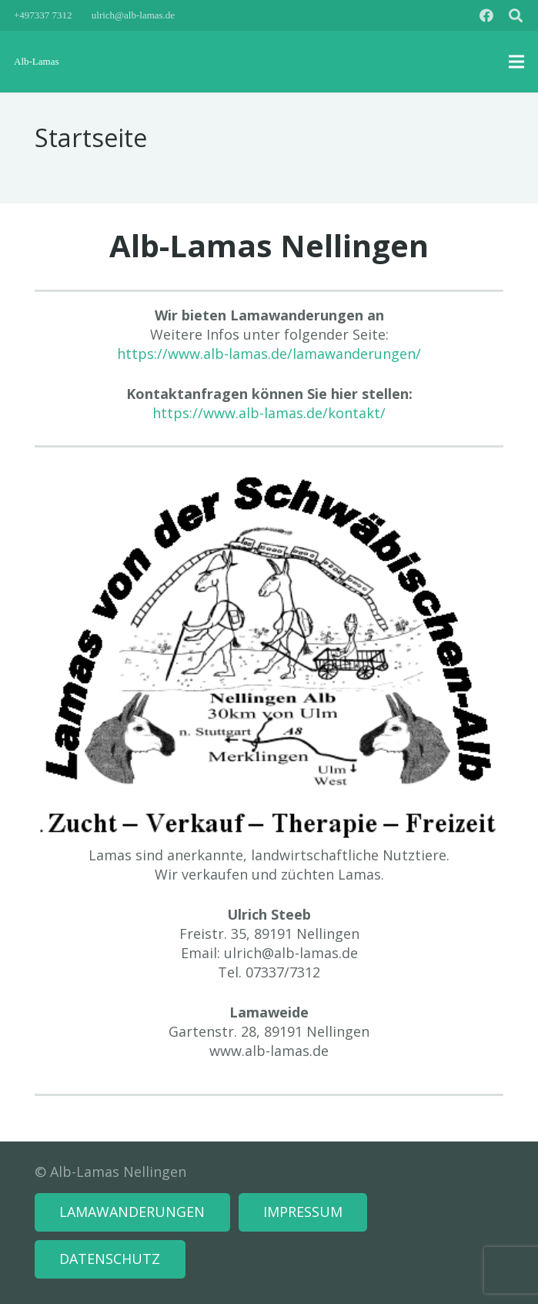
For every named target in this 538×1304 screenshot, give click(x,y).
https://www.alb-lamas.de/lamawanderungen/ (269, 353)
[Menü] (517, 61)
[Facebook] (486, 15)
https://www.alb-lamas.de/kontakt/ (269, 413)
